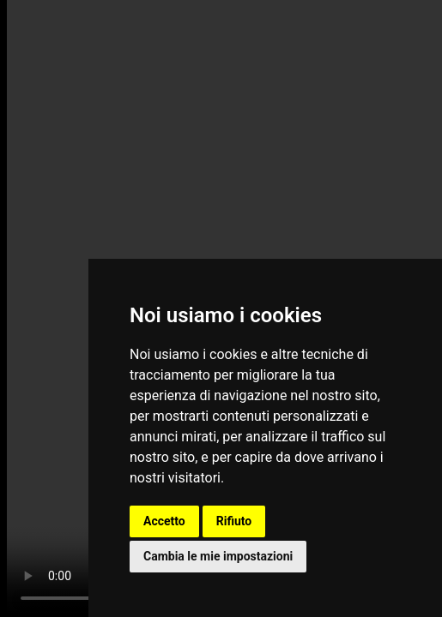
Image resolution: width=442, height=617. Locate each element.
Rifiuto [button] (234, 521)
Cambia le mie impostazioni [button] (218, 556)
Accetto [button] (164, 521)
